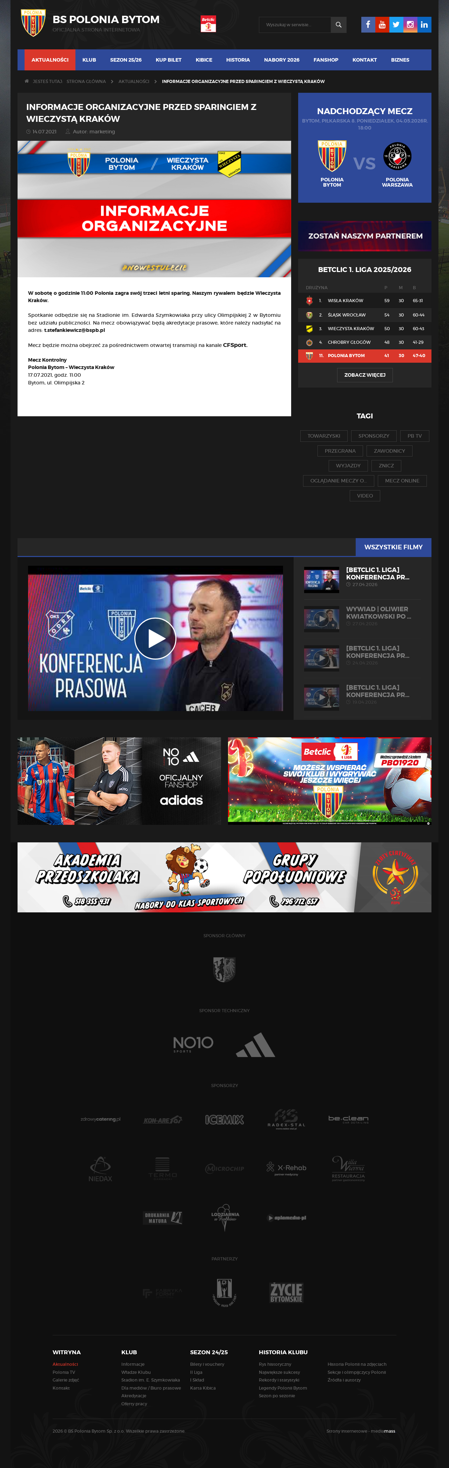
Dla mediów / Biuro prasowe (151, 1388)
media (383, 1431)
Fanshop (326, 60)
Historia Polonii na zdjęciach (357, 1364)
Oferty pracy (134, 1403)
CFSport (234, 345)
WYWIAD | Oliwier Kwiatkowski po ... (362, 616)
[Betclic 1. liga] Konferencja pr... (362, 577)
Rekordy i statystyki (279, 1380)
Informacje (133, 1364)
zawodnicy (389, 451)
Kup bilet (169, 60)
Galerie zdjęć (66, 1380)
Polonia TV (64, 1372)
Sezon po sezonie (277, 1395)
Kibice (204, 60)
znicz (386, 465)
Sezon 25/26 (126, 60)
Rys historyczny (275, 1364)
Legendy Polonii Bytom (283, 1388)
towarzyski (324, 436)
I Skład (197, 1380)
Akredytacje (133, 1395)
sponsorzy (373, 436)
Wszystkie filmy (393, 547)
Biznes (400, 60)
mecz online (402, 481)
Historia (238, 60)
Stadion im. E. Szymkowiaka (150, 1380)
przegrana (340, 451)
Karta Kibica (203, 1388)
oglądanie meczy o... (338, 481)
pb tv (415, 436)
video (365, 496)
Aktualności (50, 60)
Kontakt (365, 60)
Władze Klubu (136, 1372)
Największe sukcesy (279, 1372)
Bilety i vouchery (207, 1364)
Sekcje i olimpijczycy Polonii (357, 1372)
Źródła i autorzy (344, 1380)
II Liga (196, 1372)
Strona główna (86, 81)
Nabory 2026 (282, 60)
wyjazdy (348, 465)
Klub (89, 60)
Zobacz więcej (365, 375)
